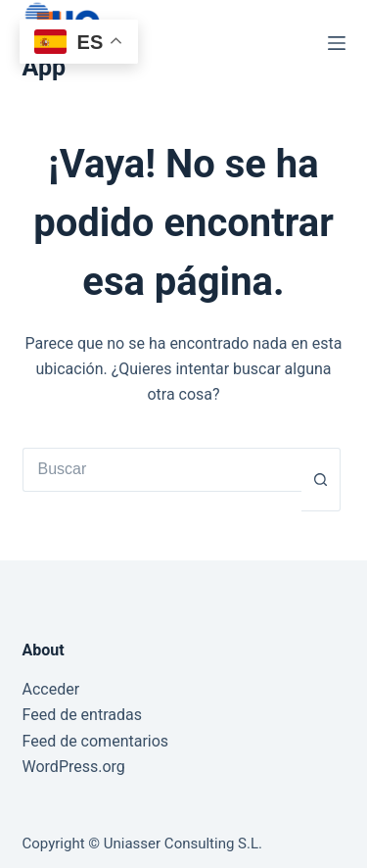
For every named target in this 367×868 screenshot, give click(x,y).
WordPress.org (74, 766)
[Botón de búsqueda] (321, 479)
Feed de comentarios (96, 741)
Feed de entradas (82, 714)
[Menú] (336, 43)
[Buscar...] (162, 470)
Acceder (51, 689)
